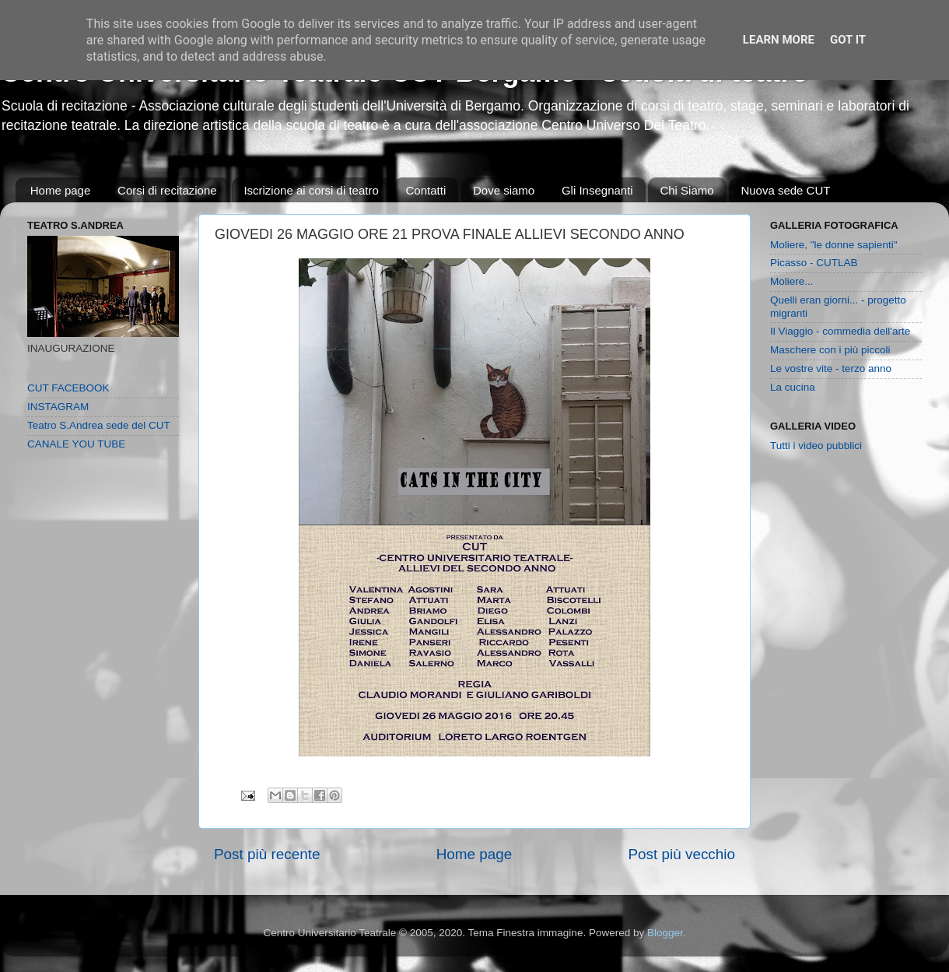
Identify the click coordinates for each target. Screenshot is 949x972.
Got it (848, 40)
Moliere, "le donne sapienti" (833, 245)
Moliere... (792, 281)
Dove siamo (503, 190)
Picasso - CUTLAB (814, 262)
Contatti (426, 190)
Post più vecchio (681, 854)
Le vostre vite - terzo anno (830, 368)
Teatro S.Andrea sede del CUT (98, 425)
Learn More (778, 40)
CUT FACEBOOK (68, 388)
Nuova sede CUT (785, 190)
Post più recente (267, 854)
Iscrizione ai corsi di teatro (310, 190)
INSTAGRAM (58, 406)
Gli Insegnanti (597, 190)
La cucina (792, 387)
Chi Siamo (686, 190)
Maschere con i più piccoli (830, 350)
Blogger (665, 933)
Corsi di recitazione (167, 190)
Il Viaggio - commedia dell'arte (840, 331)
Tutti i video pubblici (816, 445)
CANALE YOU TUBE (76, 444)
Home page (60, 190)
